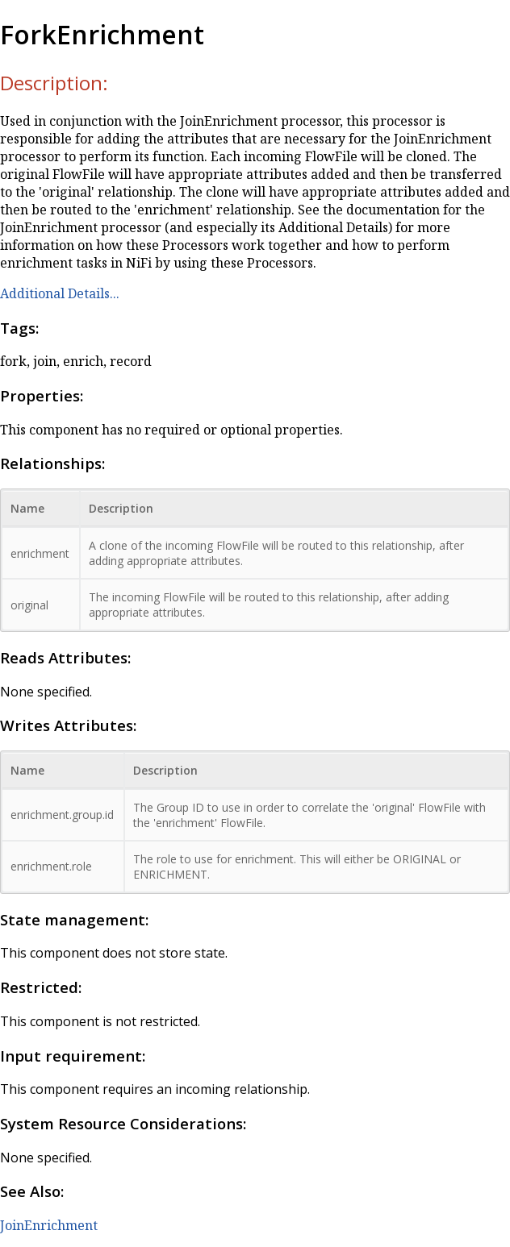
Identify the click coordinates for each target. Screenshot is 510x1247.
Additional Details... (59, 293)
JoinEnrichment (49, 1225)
